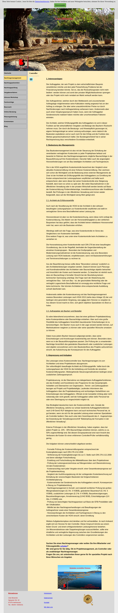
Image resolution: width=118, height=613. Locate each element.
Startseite (7, 73)
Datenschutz (48, 598)
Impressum (48, 593)
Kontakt (46, 602)
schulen (63, 546)
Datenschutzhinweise (42, 1)
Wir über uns (48, 607)
